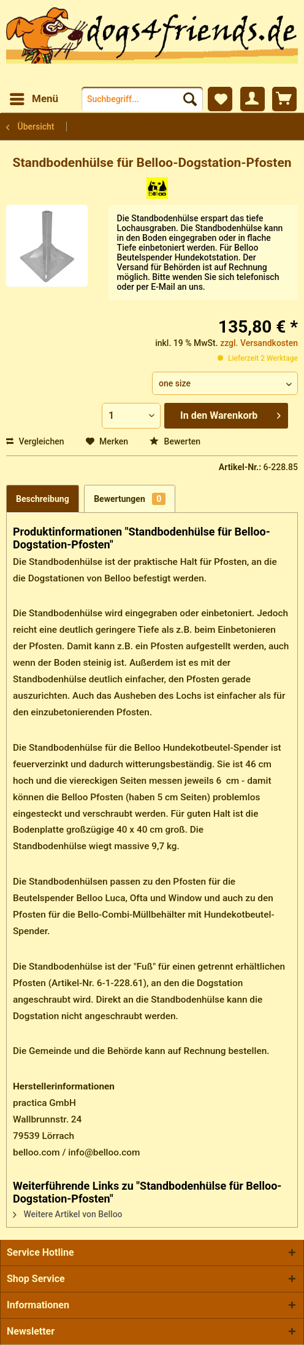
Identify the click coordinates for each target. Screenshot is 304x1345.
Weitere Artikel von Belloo (68, 1214)
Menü (34, 97)
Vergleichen (35, 441)
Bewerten (175, 441)
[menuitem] (33, 99)
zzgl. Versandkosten (259, 343)
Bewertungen (129, 499)
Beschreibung (42, 499)
